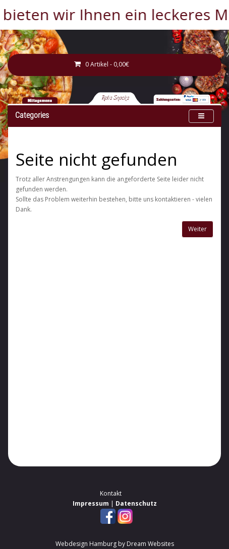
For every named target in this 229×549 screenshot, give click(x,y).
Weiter (197, 229)
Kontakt (111, 493)
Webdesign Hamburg (86, 543)
